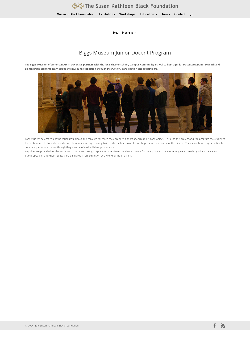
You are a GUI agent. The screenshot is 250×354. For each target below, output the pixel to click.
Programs (127, 32)
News (166, 14)
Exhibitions (107, 14)
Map (115, 32)
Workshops (127, 14)
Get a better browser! (125, 232)
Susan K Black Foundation (75, 14)
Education (147, 14)
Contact (179, 14)
